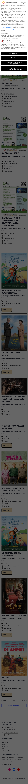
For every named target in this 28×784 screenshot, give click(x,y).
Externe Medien (6, 40)
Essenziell (5, 33)
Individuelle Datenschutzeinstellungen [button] (14, 68)
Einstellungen (12, 29)
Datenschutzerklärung (6, 27)
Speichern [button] (14, 58)
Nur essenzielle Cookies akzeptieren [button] (14, 62)
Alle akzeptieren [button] (14, 53)
